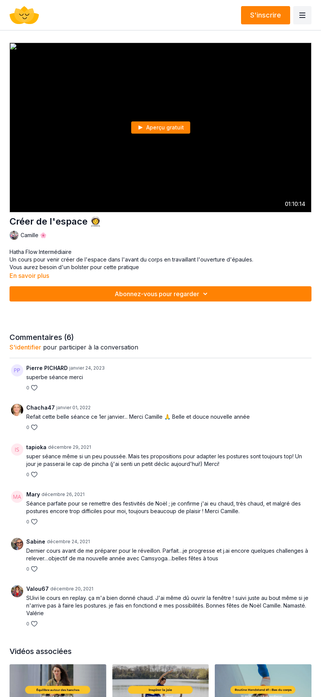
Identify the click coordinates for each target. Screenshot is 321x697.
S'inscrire (265, 15)
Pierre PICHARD (47, 368)
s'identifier (25, 347)
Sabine (35, 541)
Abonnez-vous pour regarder (162, 293)
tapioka (36, 447)
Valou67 (37, 588)
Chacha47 (40, 407)
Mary (33, 494)
